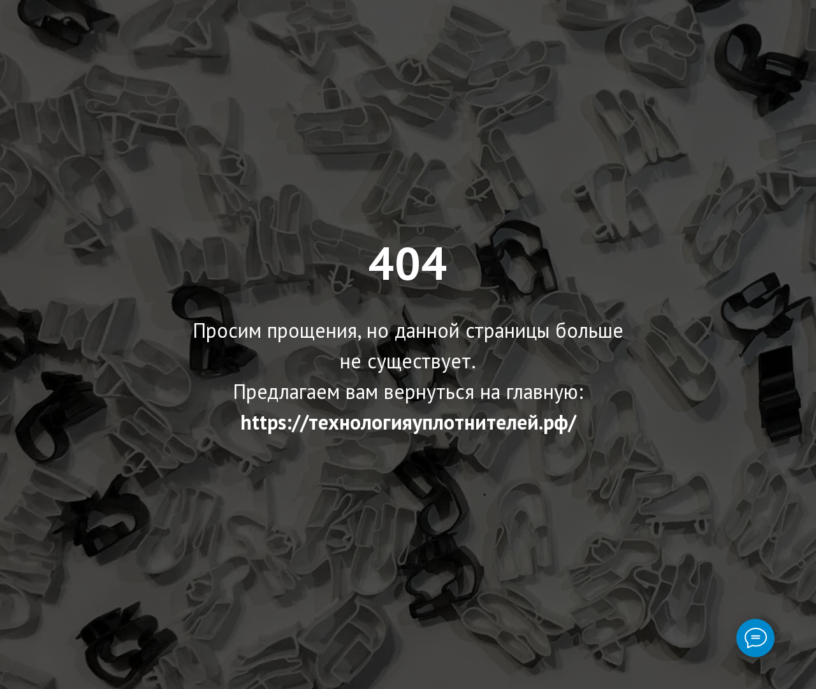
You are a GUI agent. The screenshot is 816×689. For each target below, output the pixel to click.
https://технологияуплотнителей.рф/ (408, 422)
